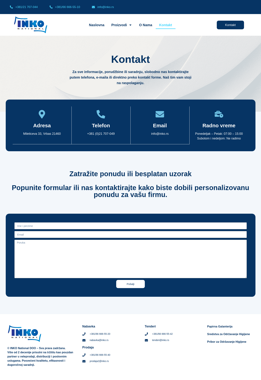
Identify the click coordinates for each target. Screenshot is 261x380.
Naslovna (96, 25)
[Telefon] (101, 114)
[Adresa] (42, 114)
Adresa (42, 126)
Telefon (101, 126)
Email (160, 126)
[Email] (160, 114)
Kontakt (165, 25)
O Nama (145, 25)
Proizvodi (121, 25)
